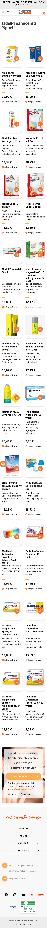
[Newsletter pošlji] (37, 776)
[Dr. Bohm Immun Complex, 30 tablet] (35, 553)
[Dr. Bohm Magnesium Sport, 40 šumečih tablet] (12, 625)
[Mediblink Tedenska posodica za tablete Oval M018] (12, 553)
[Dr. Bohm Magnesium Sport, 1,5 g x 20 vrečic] (35, 698)
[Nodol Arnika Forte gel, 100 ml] (12, 135)
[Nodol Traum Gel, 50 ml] (12, 271)
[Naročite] (23, 776)
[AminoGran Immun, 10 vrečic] (12, 70)
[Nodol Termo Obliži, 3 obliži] (35, 201)
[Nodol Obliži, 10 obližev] (35, 135)
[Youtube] (23, 894)
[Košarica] (42, 12)
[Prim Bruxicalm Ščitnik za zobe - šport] (35, 481)
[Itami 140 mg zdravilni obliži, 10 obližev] (12, 481)
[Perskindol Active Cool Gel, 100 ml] (35, 70)
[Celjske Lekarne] (25, 12)
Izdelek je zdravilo (12, 475)
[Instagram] (15, 894)
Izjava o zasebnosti (30, 920)
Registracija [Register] (20, 924)
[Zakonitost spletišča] (28, 907)
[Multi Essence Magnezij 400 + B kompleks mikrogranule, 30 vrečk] (35, 271)
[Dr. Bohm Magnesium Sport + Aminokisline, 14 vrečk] (12, 698)
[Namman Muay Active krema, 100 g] (12, 342)
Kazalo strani (14, 920)
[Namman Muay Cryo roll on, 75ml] (12, 411)
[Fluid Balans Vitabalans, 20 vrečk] (35, 411)
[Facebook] (6, 894)
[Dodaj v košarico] (16, 58)
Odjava (26, 794)
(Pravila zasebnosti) (23, 789)
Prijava (14, 794)
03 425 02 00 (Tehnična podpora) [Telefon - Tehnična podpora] (22, 871)
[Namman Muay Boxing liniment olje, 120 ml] (35, 342)
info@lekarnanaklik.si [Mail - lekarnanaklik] (17, 878)
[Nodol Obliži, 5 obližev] (12, 201)
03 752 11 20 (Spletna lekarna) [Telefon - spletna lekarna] (21, 865)
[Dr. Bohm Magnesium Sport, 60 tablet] (35, 625)
